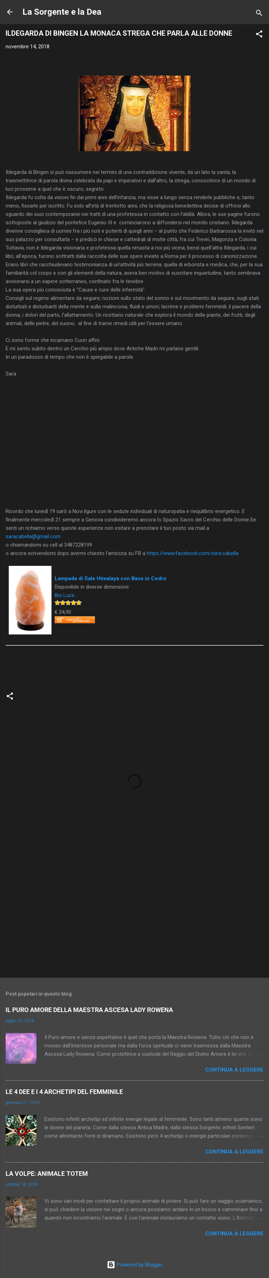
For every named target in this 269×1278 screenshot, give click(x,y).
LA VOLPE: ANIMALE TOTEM (47, 1173)
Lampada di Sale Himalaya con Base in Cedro (110, 578)
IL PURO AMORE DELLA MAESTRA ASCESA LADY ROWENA (89, 1009)
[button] (259, 35)
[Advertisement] (134, 918)
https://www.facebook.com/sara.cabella (193, 553)
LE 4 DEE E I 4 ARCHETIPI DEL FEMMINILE (64, 1091)
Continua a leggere (234, 1070)
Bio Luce (65, 595)
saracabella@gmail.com (33, 536)
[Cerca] (259, 14)
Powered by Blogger (135, 1265)
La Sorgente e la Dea (61, 12)
